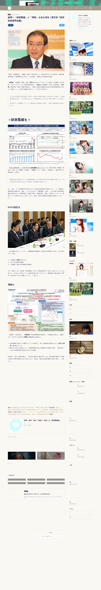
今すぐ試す (68, 2)
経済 (63, 8)
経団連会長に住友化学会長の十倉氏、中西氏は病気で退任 (30, 407)
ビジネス (80, 8)
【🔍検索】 (44, 8)
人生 (75, 8)
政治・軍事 (52, 8)
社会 (86, 8)
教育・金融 (68, 8)
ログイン (78, 2)
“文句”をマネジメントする (76, 562)
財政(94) (10, 436)
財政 (58, 8)
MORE (90, 8)
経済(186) (14, 436)
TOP (38, 8)
